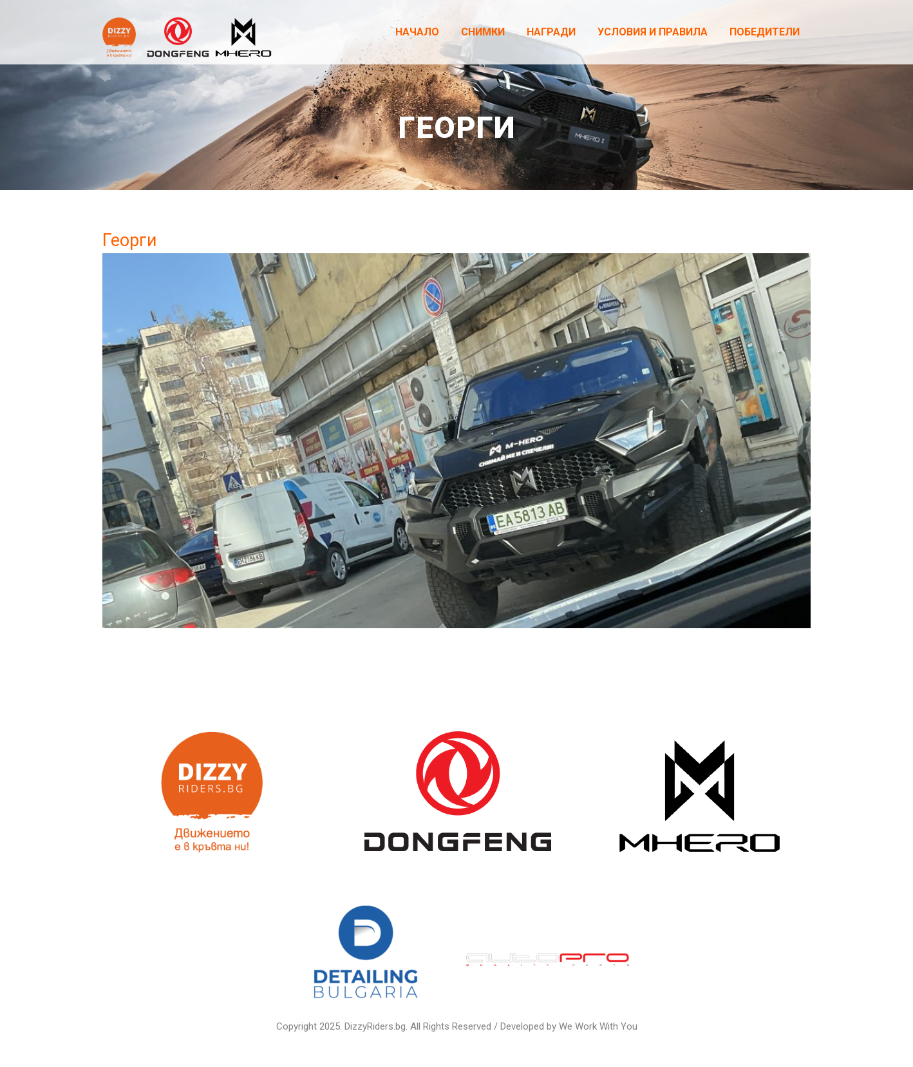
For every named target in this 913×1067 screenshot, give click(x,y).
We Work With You (598, 1026)
